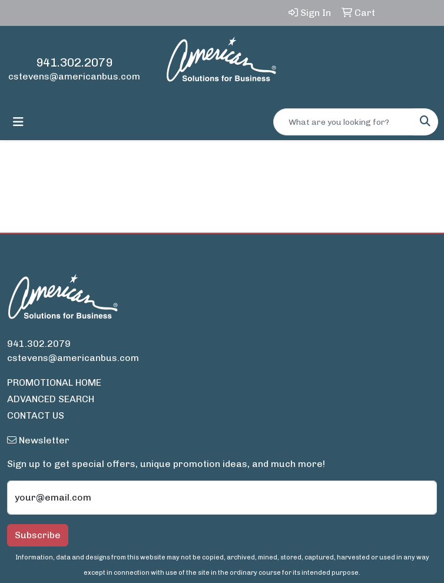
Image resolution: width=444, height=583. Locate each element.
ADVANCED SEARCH (50, 399)
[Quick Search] (343, 121)
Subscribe (38, 535)
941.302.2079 (74, 62)
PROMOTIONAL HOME (54, 382)
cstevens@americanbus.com (74, 76)
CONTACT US (35, 415)
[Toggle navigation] (18, 122)
